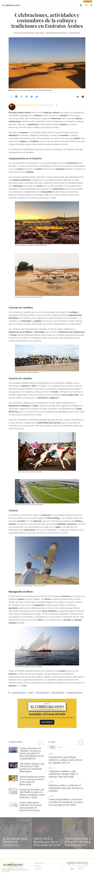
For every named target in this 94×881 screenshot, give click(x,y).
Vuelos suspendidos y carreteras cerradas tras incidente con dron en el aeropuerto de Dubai (66, 802)
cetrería (30, 692)
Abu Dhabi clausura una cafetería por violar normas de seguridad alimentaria (31, 767)
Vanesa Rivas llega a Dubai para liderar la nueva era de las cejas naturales (78, 843)
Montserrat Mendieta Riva (25, 105)
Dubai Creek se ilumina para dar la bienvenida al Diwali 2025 (46, 843)
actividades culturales (42, 692)
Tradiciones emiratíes (57, 692)
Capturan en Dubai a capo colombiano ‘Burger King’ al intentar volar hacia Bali (63, 774)
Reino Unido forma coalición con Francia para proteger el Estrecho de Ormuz (30, 806)
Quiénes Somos (39, 863)
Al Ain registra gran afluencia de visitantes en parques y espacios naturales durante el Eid (15, 846)
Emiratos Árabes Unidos (19, 692)
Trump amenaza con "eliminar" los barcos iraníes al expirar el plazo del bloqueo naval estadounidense (31, 753)
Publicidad (37, 866)
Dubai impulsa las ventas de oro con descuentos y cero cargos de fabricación (32, 780)
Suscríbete (87, 1)
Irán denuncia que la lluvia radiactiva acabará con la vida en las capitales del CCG (65, 759)
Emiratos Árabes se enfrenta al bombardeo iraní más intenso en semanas (66, 788)
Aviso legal (38, 868)
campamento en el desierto (74, 692)
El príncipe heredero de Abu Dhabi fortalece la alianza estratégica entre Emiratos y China (32, 793)
